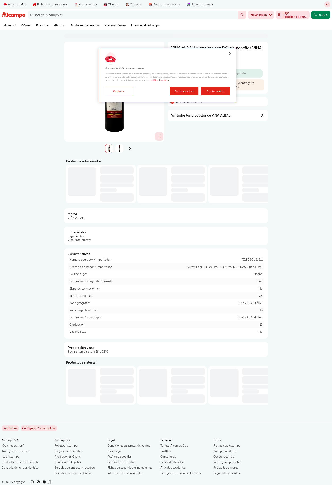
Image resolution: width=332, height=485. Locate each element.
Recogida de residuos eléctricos (180, 473)
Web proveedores (224, 451)
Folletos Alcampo (66, 445)
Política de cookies (119, 456)
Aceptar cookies (215, 91)
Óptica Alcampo (223, 456)
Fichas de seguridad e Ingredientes (130, 467)
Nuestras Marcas (115, 25)
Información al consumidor (125, 473)
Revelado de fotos (172, 462)
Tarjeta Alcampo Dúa (174, 445)
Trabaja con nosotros (15, 451)
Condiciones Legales (68, 462)
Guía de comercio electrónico (73, 473)
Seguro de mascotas (226, 473)
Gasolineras (168, 456)
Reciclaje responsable (227, 462)
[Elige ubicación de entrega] (293, 15)
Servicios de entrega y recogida (75, 467)
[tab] (109, 148)
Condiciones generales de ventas (129, 445)
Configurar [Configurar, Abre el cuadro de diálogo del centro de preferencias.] (119, 91)
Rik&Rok (165, 451)
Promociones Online (68, 456)
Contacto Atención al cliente (20, 462)
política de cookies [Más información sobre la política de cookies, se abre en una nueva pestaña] (160, 80)
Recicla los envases (225, 467)
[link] (39, 428)
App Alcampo (10, 456)
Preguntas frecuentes (68, 451)
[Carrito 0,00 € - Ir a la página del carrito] (320, 15)
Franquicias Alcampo (227, 445)
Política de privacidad (122, 462)
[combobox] (133, 14)
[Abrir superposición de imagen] (159, 136)
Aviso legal (115, 451)
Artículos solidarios (172, 467)
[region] (167, 75)
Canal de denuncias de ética (20, 467)
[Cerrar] (230, 53)
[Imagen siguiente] (130, 148)
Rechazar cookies (184, 91)
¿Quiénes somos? (13, 445)
